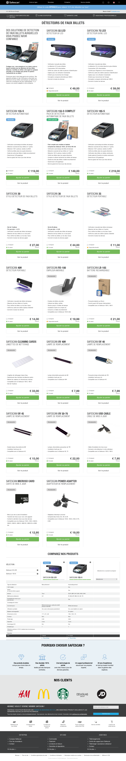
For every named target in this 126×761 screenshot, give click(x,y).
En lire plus (11, 749)
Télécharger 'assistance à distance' (100, 744)
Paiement (52, 741)
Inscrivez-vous (106, 713)
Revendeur (51, 2)
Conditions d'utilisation (56, 755)
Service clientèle (85, 2)
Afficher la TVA (106, 755)
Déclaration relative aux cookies (72, 755)
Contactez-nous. (115, 11)
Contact (11, 744)
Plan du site (25, 755)
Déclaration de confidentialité (91, 755)
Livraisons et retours (55, 744)
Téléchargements (94, 739)
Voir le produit (63, 101)
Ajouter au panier (63, 95)
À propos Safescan (15, 739)
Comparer (51, 88)
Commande (53, 739)
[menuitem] (13, 2)
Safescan (11, 570)
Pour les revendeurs (15, 741)
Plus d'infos (46, 638)
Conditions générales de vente (39, 755)
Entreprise (67, 2)
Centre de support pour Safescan (99, 741)
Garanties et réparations (56, 746)
